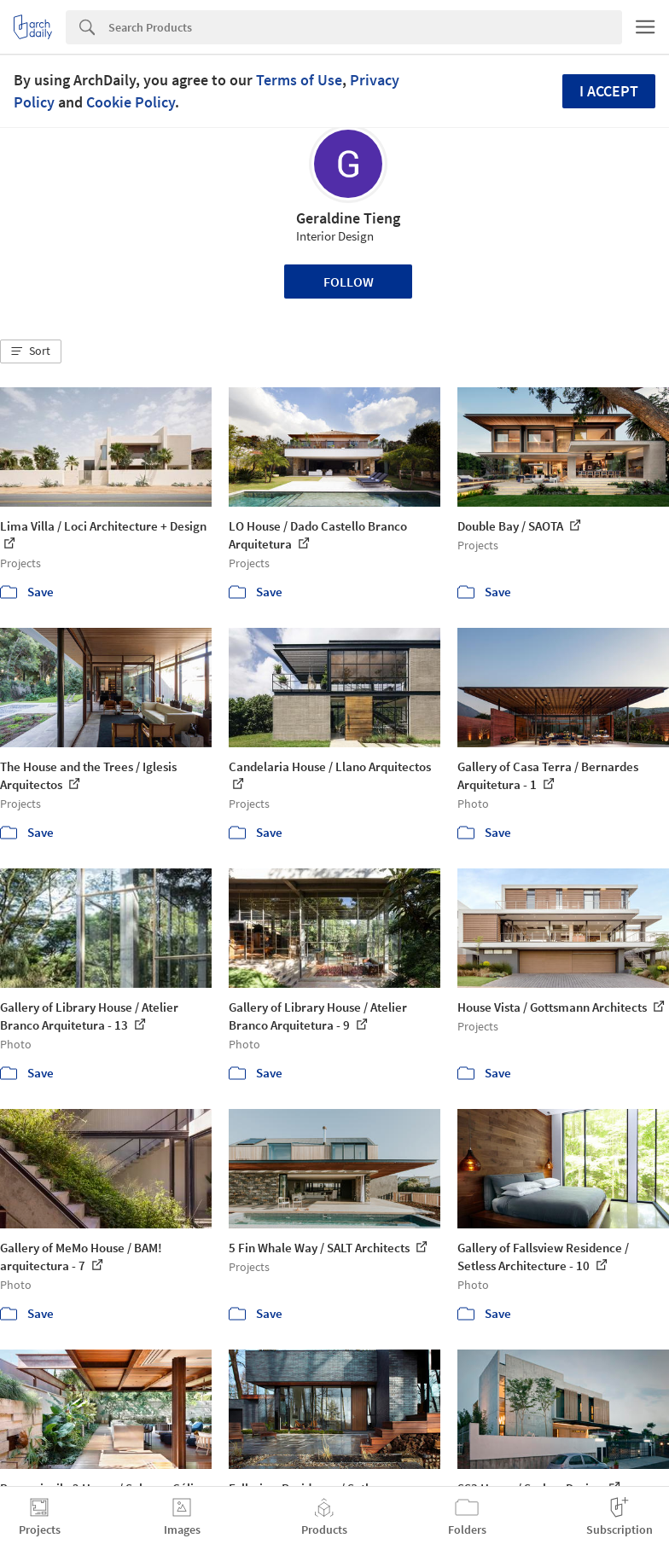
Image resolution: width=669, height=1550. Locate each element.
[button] (30, 351)
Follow (348, 281)
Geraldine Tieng (348, 218)
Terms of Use (299, 80)
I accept (608, 91)
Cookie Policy (130, 102)
